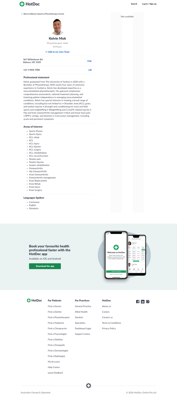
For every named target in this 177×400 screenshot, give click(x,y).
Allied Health (81, 312)
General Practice (83, 306)
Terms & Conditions (111, 323)
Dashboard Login (83, 328)
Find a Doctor (54, 306)
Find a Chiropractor (57, 328)
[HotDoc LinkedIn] (142, 301)
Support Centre (82, 334)
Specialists (80, 323)
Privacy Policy (109, 328)
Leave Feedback (55, 373)
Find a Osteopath (56, 345)
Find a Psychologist (57, 334)
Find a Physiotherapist (59, 317)
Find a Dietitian (55, 340)
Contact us (107, 317)
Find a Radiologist (56, 356)
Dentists (79, 317)
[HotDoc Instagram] (147, 301)
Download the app (45, 266)
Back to (42, 14)
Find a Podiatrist (56, 323)
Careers (106, 312)
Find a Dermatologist (58, 351)
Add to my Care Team (57, 52)
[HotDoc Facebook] (137, 301)
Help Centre (54, 367)
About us (106, 306)
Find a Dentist (55, 312)
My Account (54, 362)
